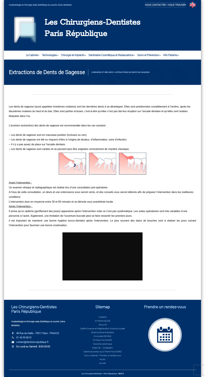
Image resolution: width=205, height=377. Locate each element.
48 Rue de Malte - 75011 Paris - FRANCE (37, 333)
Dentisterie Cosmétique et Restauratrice (112, 55)
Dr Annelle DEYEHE (102, 336)
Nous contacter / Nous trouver (165, 4)
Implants (102, 317)
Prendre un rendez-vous (165, 306)
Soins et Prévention (149, 55)
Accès (102, 359)
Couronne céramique (102, 343)
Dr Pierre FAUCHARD (102, 340)
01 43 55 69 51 (24, 337)
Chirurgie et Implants (73, 55)
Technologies (50, 55)
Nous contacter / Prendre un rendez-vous (102, 355)
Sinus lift (103, 324)
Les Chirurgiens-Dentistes (92, 23)
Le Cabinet (32, 55)
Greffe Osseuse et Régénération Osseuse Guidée (102, 328)
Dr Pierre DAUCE (102, 320)
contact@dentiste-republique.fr (32, 342)
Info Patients (171, 55)
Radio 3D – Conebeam (102, 347)
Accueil (102, 363)
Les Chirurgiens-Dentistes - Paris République (99, 373)
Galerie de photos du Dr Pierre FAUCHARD (102, 351)
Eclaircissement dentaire (102, 332)
